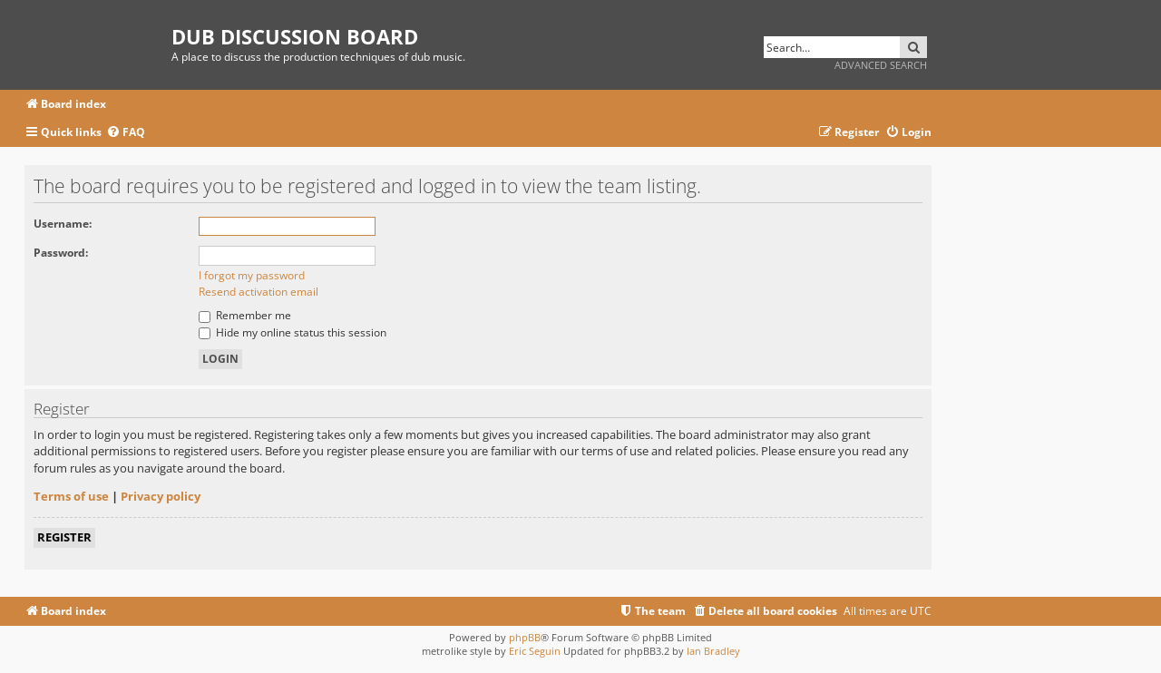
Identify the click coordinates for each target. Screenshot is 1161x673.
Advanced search (880, 65)
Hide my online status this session (292, 332)
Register (64, 537)
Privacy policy (160, 496)
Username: (63, 223)
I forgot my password (252, 275)
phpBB (525, 637)
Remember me (245, 315)
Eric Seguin (535, 651)
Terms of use (71, 496)
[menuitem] (125, 133)
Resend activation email (258, 291)
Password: (61, 252)
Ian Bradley (713, 651)
